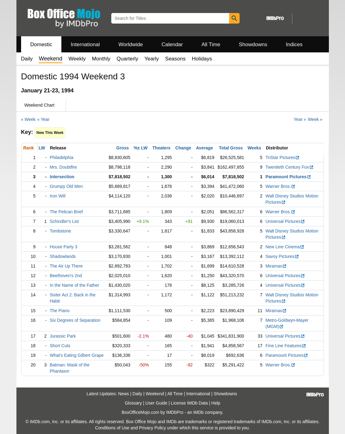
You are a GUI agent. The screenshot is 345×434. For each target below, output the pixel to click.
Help (215, 403)
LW (42, 147)
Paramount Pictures (288, 176)
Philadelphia (61, 157)
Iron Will (58, 195)
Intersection (62, 176)
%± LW (141, 147)
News (123, 393)
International (85, 44)
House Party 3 (63, 246)
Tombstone (60, 230)
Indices (294, 44)
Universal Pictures (285, 221)
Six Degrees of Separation (75, 320)
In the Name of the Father (75, 285)
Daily (27, 59)
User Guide (156, 403)
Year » (300, 119)
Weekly (77, 59)
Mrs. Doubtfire (63, 167)
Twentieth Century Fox (290, 167)
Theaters (161, 147)
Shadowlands (63, 256)
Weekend (155, 393)
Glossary (133, 403)
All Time (210, 44)
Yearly (151, 59)
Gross (122, 147)
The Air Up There (66, 266)
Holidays (202, 59)
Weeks (254, 147)
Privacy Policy (152, 427)
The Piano (60, 310)
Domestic (41, 44)
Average (204, 147)
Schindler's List (64, 221)
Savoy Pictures (282, 256)
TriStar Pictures (283, 157)
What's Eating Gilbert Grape (77, 355)
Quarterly (127, 59)
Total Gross (231, 147)
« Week (28, 119)
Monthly (101, 59)
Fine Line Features (286, 345)
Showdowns (253, 44)
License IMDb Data (189, 403)
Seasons (175, 59)
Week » (315, 119)
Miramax (276, 266)
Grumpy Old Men (66, 186)
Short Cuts (60, 345)
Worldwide (130, 44)
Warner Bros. (281, 186)
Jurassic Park (63, 336)
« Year (43, 119)
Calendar (172, 44)
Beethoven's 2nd (66, 275)
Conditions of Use (112, 427)
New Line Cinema (285, 246)
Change (183, 147)
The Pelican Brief (66, 211)
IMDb (198, 412)
